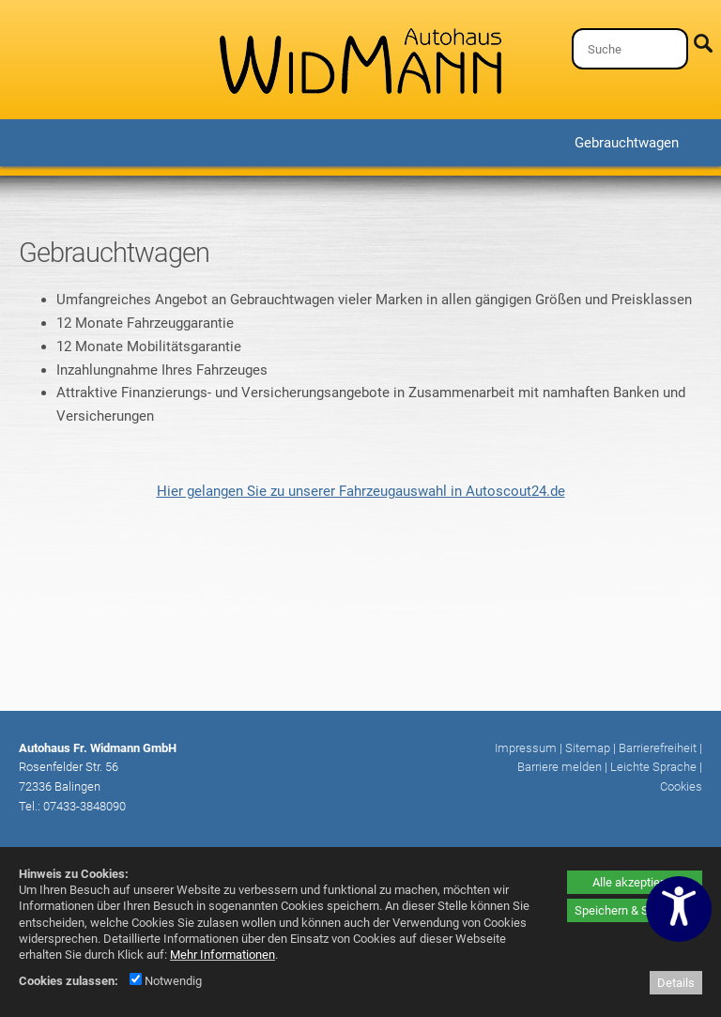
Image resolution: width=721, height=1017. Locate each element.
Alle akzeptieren (634, 882)
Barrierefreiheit (658, 748)
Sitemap (587, 748)
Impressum (526, 748)
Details (676, 983)
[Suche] (630, 48)
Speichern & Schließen (635, 910)
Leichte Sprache (653, 767)
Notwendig (166, 981)
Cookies (681, 786)
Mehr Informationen (222, 955)
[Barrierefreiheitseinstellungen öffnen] (679, 909)
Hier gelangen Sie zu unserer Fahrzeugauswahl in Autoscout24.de (361, 491)
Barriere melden (559, 767)
